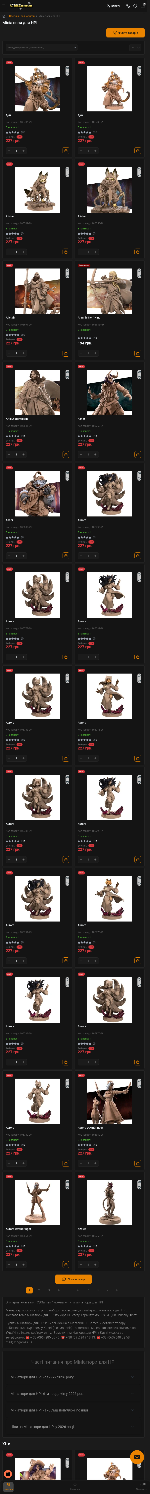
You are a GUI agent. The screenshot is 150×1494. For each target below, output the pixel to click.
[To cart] (66, 150)
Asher (81, 418)
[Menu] (4, 6)
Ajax (8, 115)
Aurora (82, 520)
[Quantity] (16, 150)
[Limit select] (135, 47)
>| (117, 1290)
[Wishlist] (67, 73)
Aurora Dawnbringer (90, 1127)
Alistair (10, 317)
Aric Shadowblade (17, 418)
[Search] (135, 6)
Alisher (10, 216)
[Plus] (23, 151)
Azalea (82, 1228)
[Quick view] (67, 68)
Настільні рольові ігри (22, 16)
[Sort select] (41, 47)
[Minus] (9, 151)
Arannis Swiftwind (89, 317)
